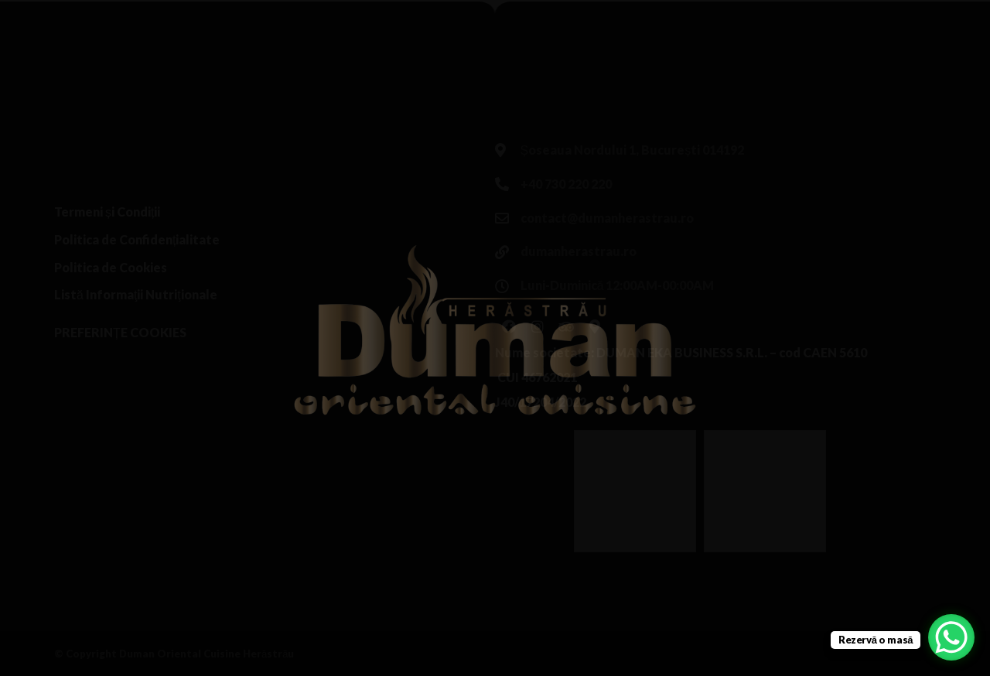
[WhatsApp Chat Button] (951, 637)
